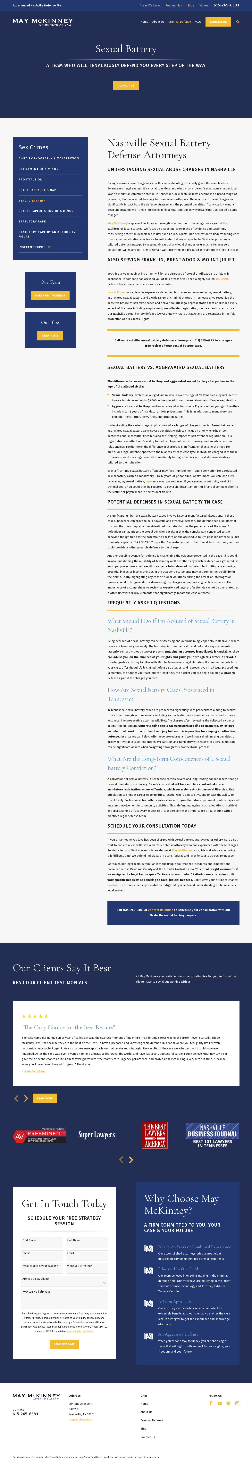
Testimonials (174, 5)
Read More (45, 1098)
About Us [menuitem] (158, 21)
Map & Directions (80, 1419)
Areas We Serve (150, 5)
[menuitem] (50, 158)
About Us (146, 1412)
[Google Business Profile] (228, 1403)
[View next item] (26, 1098)
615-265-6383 (226, 5)
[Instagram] (237, 1403)
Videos (203, 5)
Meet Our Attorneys (50, 295)
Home (144, 1403)
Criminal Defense (151, 1420)
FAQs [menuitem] (198, 21)
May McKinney (116, 292)
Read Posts (50, 335)
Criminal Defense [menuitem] (179, 21)
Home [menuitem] (144, 21)
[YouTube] (220, 1403)
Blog (191, 5)
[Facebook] (211, 1403)
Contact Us (218, 22)
